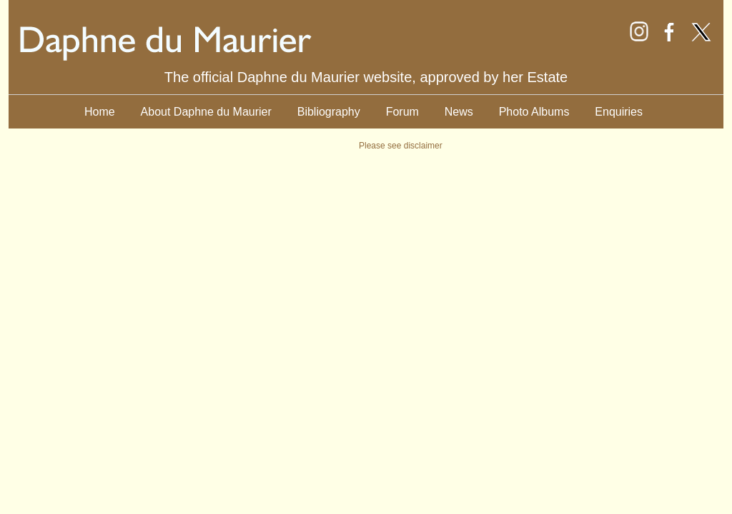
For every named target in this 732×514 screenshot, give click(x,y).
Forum (402, 112)
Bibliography (328, 112)
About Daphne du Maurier (206, 112)
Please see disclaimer (400, 146)
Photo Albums (534, 112)
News (459, 112)
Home (99, 112)
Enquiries (619, 112)
